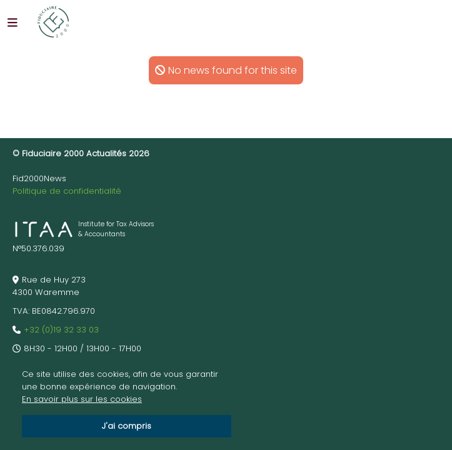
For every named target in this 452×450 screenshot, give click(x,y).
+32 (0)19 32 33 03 (61, 330)
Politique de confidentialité (67, 191)
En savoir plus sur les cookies (82, 399)
